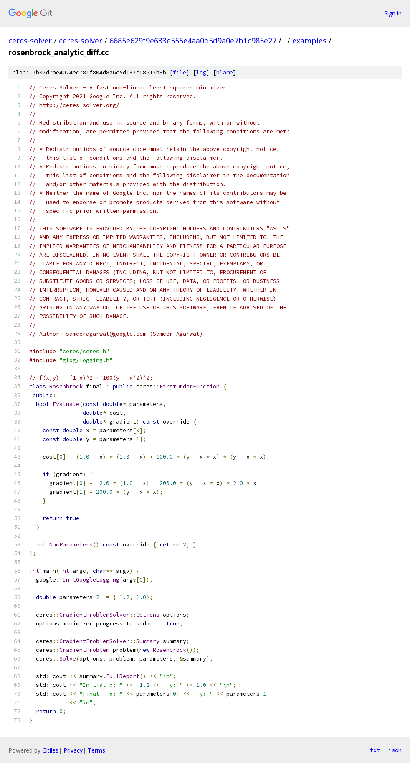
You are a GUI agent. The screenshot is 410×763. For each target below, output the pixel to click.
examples (309, 41)
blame (224, 72)
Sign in (393, 13)
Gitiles (50, 750)
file (179, 72)
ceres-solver (30, 41)
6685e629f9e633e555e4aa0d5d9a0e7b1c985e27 (192, 41)
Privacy (73, 750)
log (201, 72)
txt (375, 750)
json (395, 750)
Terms (96, 750)
